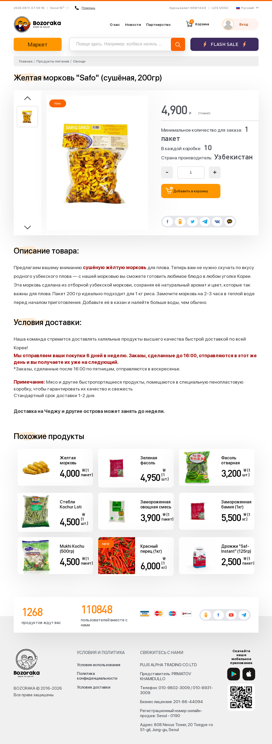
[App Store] (249, 674)
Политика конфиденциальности (97, 676)
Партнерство (158, 24)
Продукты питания (52, 61)
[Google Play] (233, 674)
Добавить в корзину (187, 190)
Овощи (79, 61)
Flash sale (224, 44)
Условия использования (98, 664)
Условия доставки (93, 687)
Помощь (85, 8)
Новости (133, 24)
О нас (115, 24)
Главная (25, 61)
